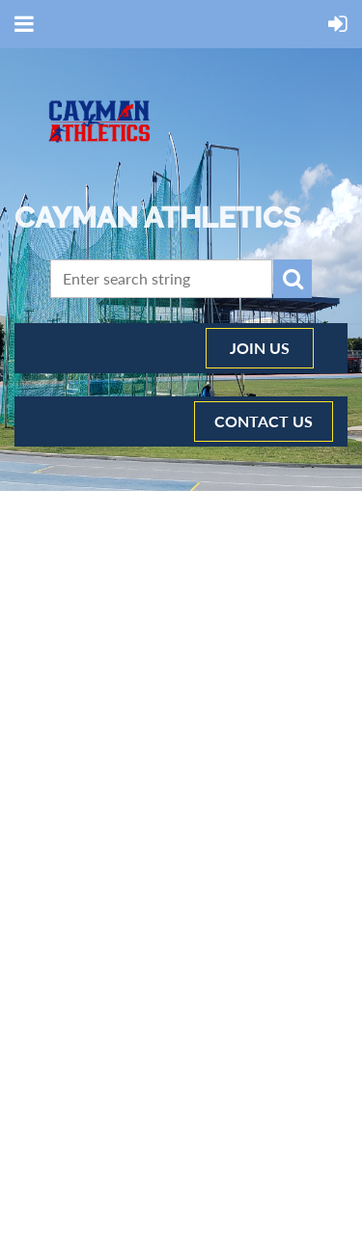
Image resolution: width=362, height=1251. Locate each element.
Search (292, 278)
